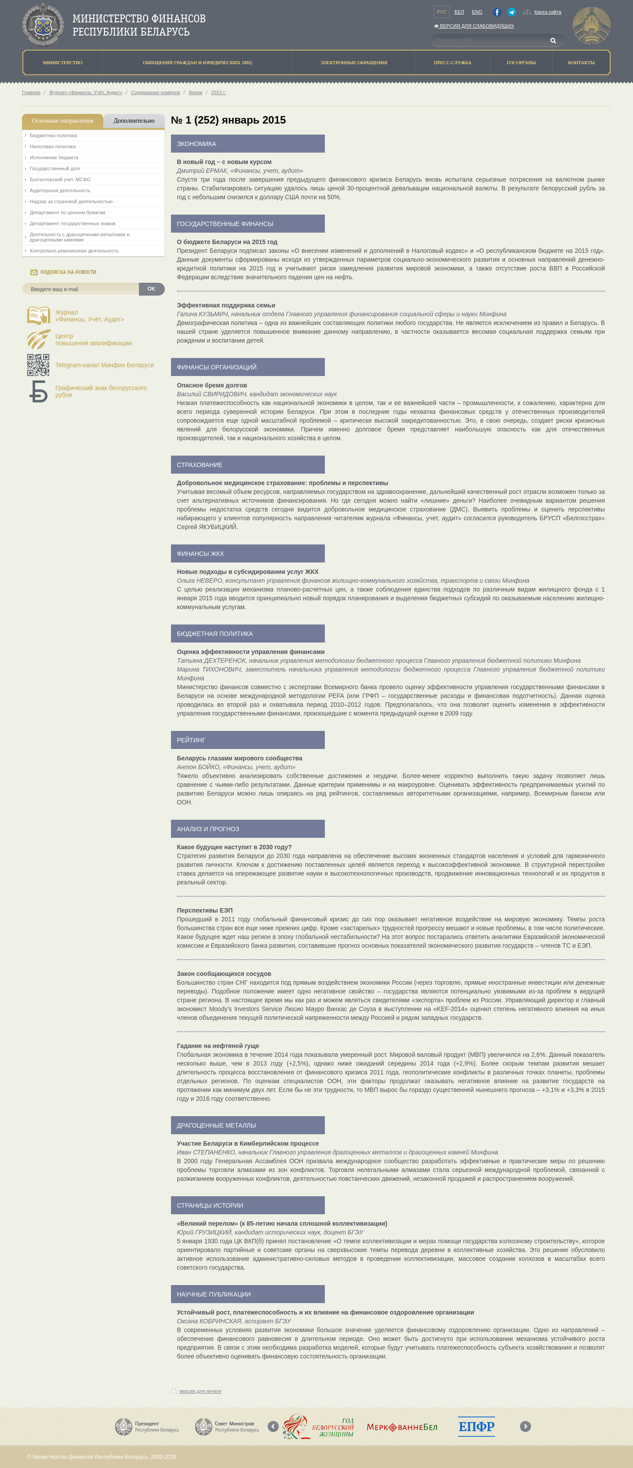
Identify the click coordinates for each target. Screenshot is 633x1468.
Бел (459, 12)
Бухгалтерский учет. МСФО (60, 179)
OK (152, 289)
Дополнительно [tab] (133, 120)
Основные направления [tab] (62, 120)
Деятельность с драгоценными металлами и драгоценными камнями (79, 237)
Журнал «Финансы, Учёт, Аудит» (85, 92)
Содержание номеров (155, 92)
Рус (442, 12)
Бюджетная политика (53, 135)
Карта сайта (548, 12)
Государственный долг (55, 168)
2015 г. (218, 92)
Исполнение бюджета (54, 157)
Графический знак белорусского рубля (101, 391)
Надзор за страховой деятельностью (71, 201)
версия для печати (201, 1391)
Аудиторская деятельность (60, 190)
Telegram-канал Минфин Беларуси (104, 365)
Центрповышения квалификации (93, 339)
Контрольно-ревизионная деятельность (74, 250)
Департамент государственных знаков (73, 223)
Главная (31, 92)
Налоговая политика (53, 146)
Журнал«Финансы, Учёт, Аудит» (89, 316)
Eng (477, 12)
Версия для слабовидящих (474, 26)
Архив (196, 92)
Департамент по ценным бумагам (67, 212)
